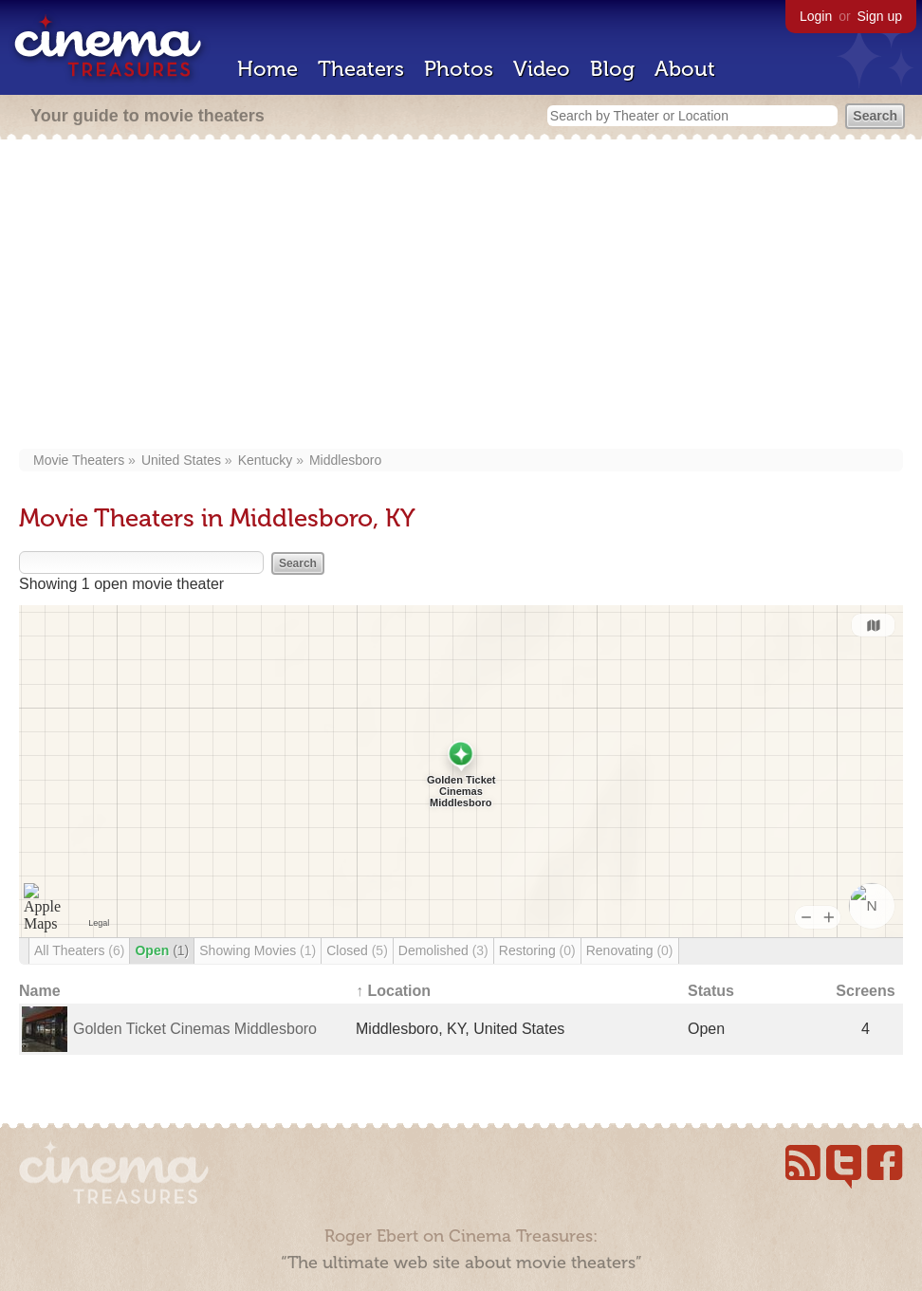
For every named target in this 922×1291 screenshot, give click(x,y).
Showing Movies (257, 950)
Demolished (443, 950)
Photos (458, 69)
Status (711, 991)
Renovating (629, 950)
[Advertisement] (461, 296)
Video (541, 69)
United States (181, 460)
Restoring (537, 950)
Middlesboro (345, 460)
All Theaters (79, 950)
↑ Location (393, 991)
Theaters (361, 69)
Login (816, 16)
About (685, 69)
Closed (357, 950)
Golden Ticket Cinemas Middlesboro (195, 1029)
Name (40, 991)
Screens (865, 991)
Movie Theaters (78, 460)
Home (267, 69)
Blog (612, 69)
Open (162, 950)
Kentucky (265, 460)
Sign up (879, 16)
